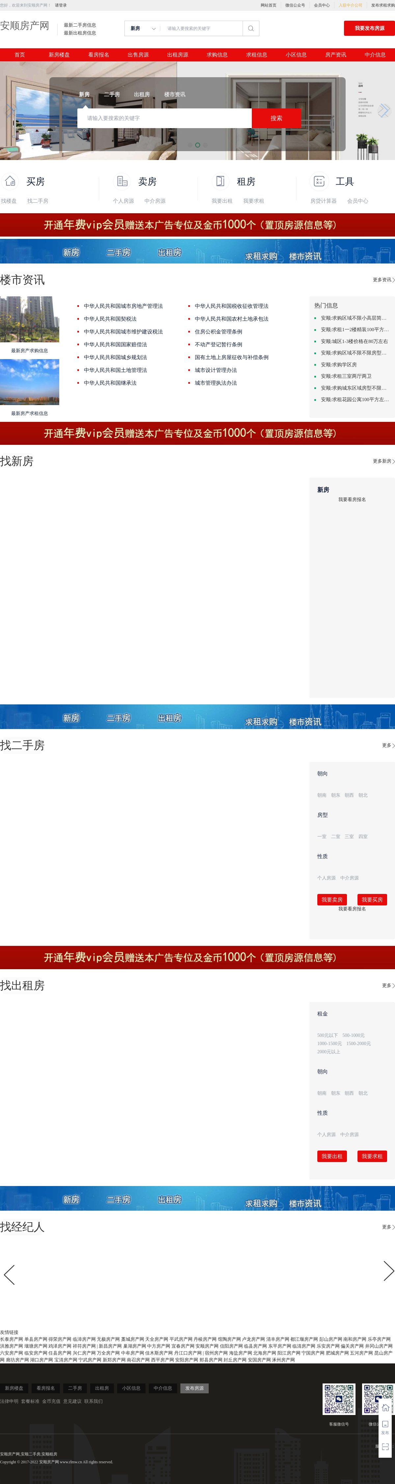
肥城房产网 (337, 1353)
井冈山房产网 (379, 1346)
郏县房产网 (211, 1360)
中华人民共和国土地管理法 (115, 370)
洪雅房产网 (11, 1346)
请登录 (61, 5)
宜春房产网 (183, 1346)
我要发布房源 (369, 28)
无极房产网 (108, 1339)
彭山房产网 (330, 1339)
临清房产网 (303, 1346)
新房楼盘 (59, 54)
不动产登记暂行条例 (218, 344)
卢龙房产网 (253, 1339)
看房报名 (98, 54)
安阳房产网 (186, 1360)
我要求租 (253, 201)
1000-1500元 (329, 1043)
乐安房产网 (328, 1346)
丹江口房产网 (188, 1353)
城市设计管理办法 (216, 370)
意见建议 (72, 1401)
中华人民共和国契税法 (110, 319)
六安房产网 (11, 1353)
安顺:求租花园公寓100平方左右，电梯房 (355, 399)
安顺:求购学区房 (339, 364)
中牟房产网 (132, 1353)
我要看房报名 (352, 499)
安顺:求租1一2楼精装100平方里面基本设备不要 (355, 329)
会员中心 (322, 5)
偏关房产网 (352, 1346)
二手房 (75, 1388)
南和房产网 (354, 1339)
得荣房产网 (59, 1339)
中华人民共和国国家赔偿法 (115, 344)
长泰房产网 (11, 1339)
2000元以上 (328, 1051)
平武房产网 (181, 1339)
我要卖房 (332, 899)
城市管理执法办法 (216, 383)
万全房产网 (108, 1353)
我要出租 (222, 201)
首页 (20, 54)
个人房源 (123, 201)
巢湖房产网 (134, 1346)
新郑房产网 (114, 1360)
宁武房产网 (89, 1360)
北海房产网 (264, 1353)
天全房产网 (156, 1339)
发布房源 (194, 1388)
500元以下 (327, 1035)
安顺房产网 (24, 25)
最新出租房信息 (80, 33)
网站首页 (268, 5)
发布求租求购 (383, 5)
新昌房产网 (110, 1346)
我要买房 (372, 899)
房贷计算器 (323, 201)
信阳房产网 (231, 1346)
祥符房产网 (84, 1346)
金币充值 (51, 1401)
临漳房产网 (84, 1339)
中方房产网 (158, 1346)
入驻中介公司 (350, 5)
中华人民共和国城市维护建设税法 (123, 331)
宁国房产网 (313, 1353)
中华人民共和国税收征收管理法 (232, 306)
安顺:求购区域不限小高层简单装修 (355, 318)
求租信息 (256, 54)
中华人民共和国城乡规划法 (115, 357)
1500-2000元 (358, 1043)
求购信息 (217, 54)
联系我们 (93, 1401)
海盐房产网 (240, 1353)
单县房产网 (35, 1339)
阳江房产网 (289, 1353)
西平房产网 (162, 1360)
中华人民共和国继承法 (110, 383)
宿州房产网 (216, 1353)
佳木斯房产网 (159, 1353)
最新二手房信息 (80, 25)
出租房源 (178, 54)
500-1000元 (354, 1035)
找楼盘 (9, 201)
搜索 (276, 118)
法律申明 (9, 1401)
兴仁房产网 (84, 1353)
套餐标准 (30, 1401)
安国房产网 (259, 1360)
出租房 (102, 1388)
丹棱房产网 (205, 1339)
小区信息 (296, 54)
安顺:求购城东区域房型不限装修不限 (355, 388)
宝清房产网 (65, 1360)
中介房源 (155, 201)
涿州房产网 (283, 1360)
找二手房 (37, 201)
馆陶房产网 (229, 1339)
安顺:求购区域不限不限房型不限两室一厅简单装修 (355, 352)
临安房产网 (35, 1353)
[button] (10, 110)
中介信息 (375, 54)
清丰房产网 (277, 1339)
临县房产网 (255, 1346)
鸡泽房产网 (59, 1346)
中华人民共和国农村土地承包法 (232, 319)
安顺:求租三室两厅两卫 (346, 376)
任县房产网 (59, 1353)
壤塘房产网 (35, 1346)
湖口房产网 (41, 1360)
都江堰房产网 (304, 1339)
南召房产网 (138, 1360)
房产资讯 (336, 54)
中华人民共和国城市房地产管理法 (123, 306)
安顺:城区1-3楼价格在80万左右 (354, 341)
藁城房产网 (132, 1339)
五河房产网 (361, 1353)
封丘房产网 (235, 1360)
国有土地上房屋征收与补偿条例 (232, 357)
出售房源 (138, 54)
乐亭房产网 (379, 1339)
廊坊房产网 (17, 1360)
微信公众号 (295, 5)
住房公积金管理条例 (218, 331)
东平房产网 (279, 1346)
